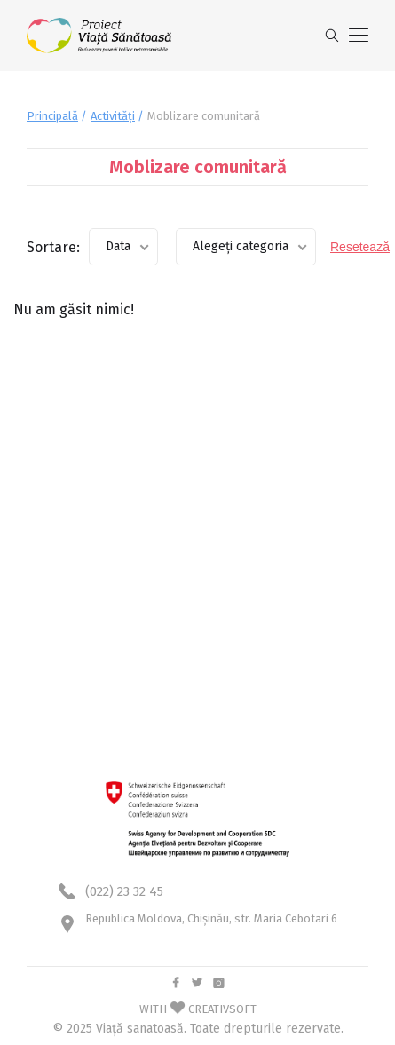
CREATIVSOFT (222, 1009)
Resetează (360, 247)
